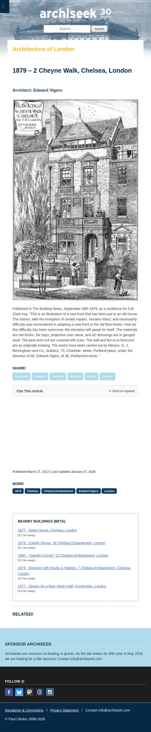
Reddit (91, 376)
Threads (107, 376)
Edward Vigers (88, 490)
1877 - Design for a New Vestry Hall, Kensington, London (62, 586)
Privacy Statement (64, 710)
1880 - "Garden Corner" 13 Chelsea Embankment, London (63, 555)
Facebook (21, 376)
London (109, 490)
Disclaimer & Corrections (24, 710)
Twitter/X (40, 376)
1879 (18, 490)
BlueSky (75, 376)
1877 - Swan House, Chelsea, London (47, 530)
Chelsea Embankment (58, 490)
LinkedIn (58, 376)
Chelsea (32, 490)
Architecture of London (43, 49)
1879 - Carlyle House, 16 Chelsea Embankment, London (61, 543)
